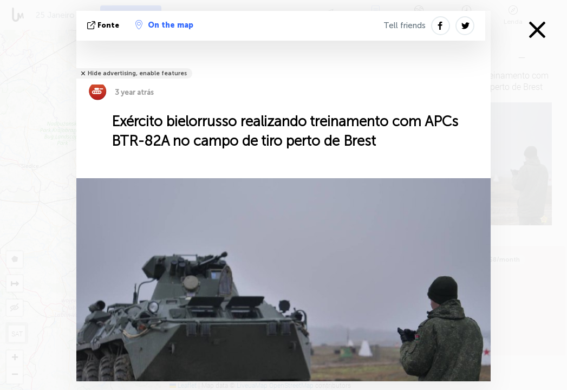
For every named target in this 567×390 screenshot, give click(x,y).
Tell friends (404, 25)
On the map (164, 25)
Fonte (104, 25)
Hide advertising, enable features (137, 73)
